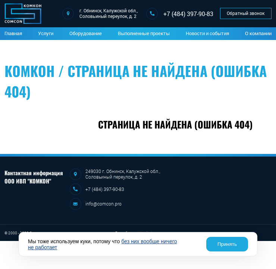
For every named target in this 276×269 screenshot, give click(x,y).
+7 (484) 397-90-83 (188, 14)
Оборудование (85, 33)
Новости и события (207, 33)
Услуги (45, 33)
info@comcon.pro (103, 204)
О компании (258, 33)
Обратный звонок (245, 13)
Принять (227, 244)
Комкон (29, 71)
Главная (13, 33)
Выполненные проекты (144, 33)
